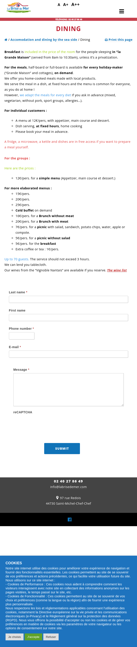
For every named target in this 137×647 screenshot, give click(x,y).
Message (21, 369)
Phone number (21, 328)
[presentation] (47, 424)
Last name (18, 292)
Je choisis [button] (14, 637)
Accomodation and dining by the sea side (43, 39)
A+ (66, 4)
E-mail (15, 347)
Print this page (119, 39)
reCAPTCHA (22, 412)
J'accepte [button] (33, 637)
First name (17, 310)
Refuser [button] (51, 637)
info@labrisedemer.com (68, 487)
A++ (75, 4)
